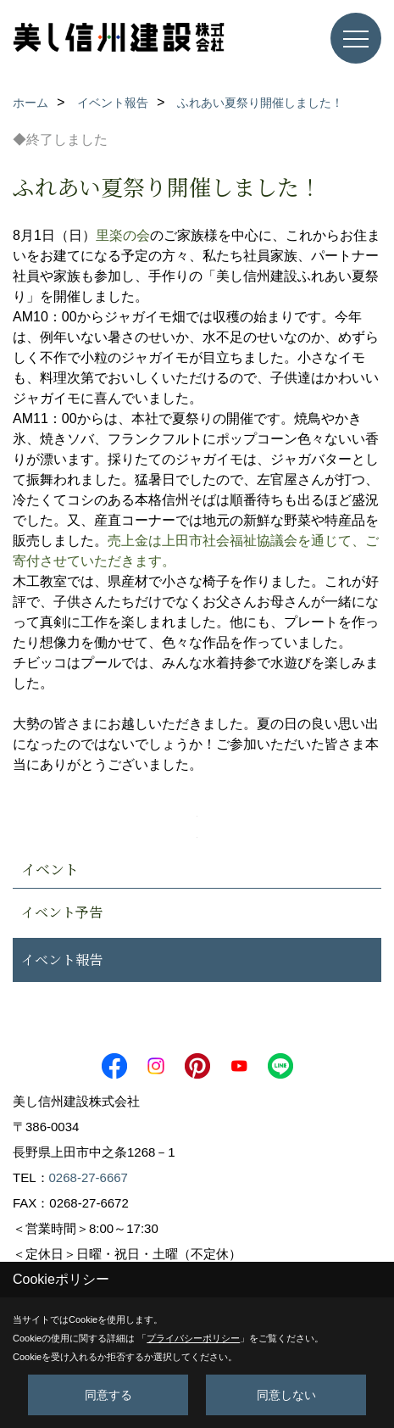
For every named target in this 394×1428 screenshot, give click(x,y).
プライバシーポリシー (193, 1338)
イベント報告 (62, 959)
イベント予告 (62, 912)
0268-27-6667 (88, 1177)
